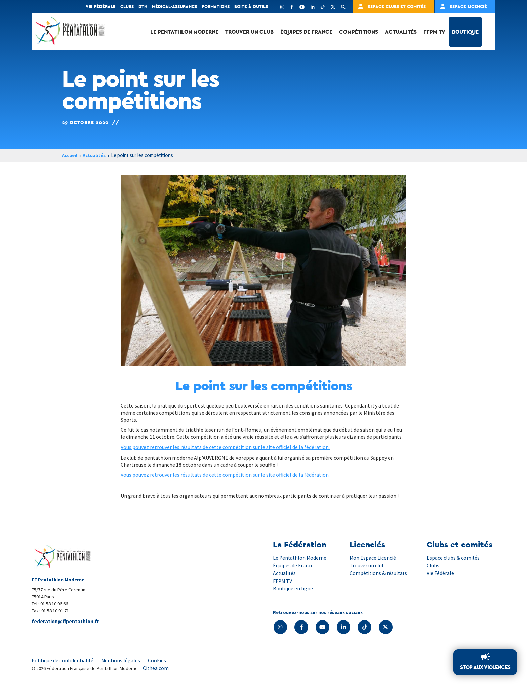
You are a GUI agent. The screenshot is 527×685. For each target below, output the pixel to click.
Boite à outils (251, 6)
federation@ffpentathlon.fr (66, 621)
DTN (142, 6)
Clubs (127, 6)
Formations (216, 6)
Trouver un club (249, 31)
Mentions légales (122, 660)
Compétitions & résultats (379, 572)
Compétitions (358, 31)
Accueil (70, 155)
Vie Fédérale (440, 572)
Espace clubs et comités (397, 6)
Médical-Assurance (174, 6)
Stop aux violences (485, 667)
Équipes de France (306, 31)
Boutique (465, 31)
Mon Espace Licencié (373, 557)
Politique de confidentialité (63, 660)
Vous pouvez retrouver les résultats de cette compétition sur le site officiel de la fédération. (225, 447)
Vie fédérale (101, 6)
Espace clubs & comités (453, 557)
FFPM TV (434, 31)
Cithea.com (156, 668)
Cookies (159, 660)
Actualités (401, 31)
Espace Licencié (468, 6)
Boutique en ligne (293, 588)
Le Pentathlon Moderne (184, 31)
